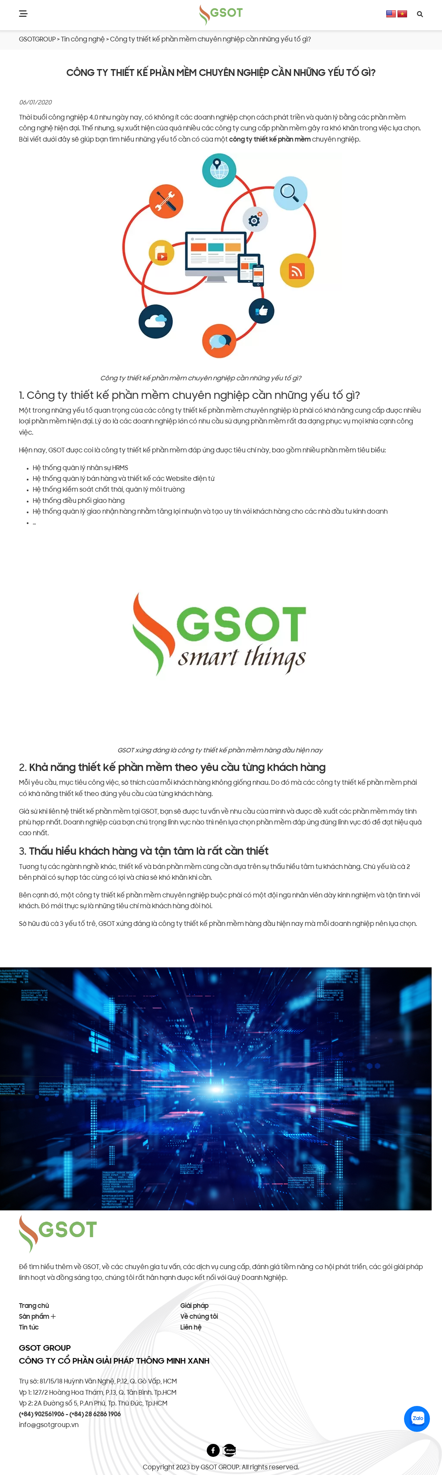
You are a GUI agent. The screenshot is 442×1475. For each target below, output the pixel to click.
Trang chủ (34, 1306)
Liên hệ (191, 1328)
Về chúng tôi (199, 1317)
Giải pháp (194, 1306)
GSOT (56, 451)
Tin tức (29, 1328)
